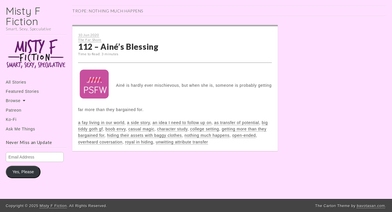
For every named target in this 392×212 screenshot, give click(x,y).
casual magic (141, 129)
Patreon (13, 110)
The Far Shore (90, 40)
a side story (138, 122)
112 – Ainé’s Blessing (118, 46)
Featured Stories (22, 91)
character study (172, 129)
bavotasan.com (371, 206)
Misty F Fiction (23, 16)
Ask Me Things (20, 129)
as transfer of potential (236, 122)
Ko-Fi (11, 119)
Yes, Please (23, 171)
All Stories (16, 82)
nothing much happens (207, 135)
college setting (204, 129)
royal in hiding (139, 142)
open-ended (244, 135)
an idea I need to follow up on (181, 122)
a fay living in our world (101, 122)
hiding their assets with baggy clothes (144, 135)
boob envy (116, 129)
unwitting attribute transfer (182, 142)
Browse (13, 100)
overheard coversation (100, 142)
